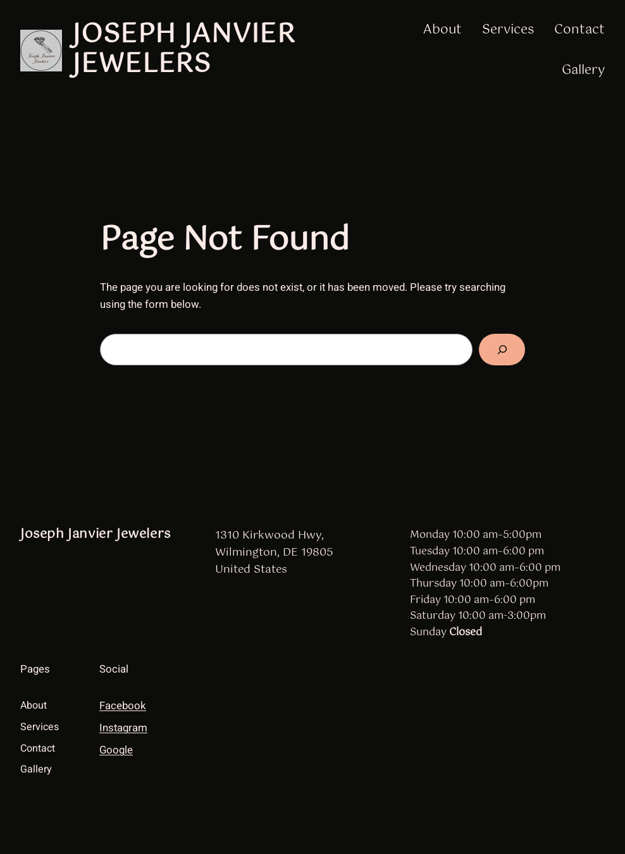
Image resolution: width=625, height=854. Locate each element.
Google (116, 750)
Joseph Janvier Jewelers (183, 50)
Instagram (123, 728)
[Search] (502, 349)
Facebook (122, 706)
